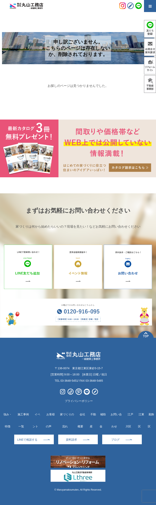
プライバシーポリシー (79, 401)
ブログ (115, 439)
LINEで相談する (27, 439)
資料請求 (71, 439)
